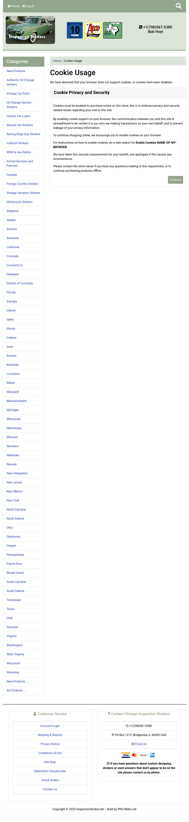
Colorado (13, 256)
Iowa (10, 346)
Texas (10, 609)
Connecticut (15, 265)
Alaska (11, 220)
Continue (175, 179)
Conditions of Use (50, 753)
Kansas (11, 355)
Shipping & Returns (50, 735)
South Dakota (15, 591)
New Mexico (15, 491)
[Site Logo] (30, 30)
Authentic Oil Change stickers (20, 82)
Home (13, 6)
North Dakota (15, 518)
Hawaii (11, 310)
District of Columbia (20, 283)
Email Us (139, 744)
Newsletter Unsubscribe (50, 771)
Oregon (11, 545)
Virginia (12, 636)
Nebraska (13, 455)
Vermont (12, 627)
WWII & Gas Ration (19, 152)
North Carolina (16, 509)
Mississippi (14, 428)
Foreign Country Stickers (23, 184)
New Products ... (17, 681)
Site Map (50, 762)
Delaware (13, 274)
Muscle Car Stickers (20, 125)
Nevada (12, 464)
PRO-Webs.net (127, 809)
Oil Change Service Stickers (19, 105)
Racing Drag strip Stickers (23, 134)
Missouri (12, 437)
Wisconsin (13, 663)
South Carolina (16, 582)
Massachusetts (17, 401)
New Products (16, 71)
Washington (14, 645)
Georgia (12, 301)
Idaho (10, 319)
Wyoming (13, 672)
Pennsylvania (15, 554)
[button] (178, 6)
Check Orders (50, 780)
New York (13, 500)
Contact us (50, 789)
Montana (12, 446)
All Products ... (16, 690)
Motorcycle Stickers (19, 202)
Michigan (13, 410)
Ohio (10, 527)
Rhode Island (15, 573)
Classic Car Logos (18, 116)
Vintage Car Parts (18, 93)
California (13, 247)
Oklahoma (13, 536)
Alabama (12, 211)
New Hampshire (17, 473)
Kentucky (13, 365)
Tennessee (14, 600)
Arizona (12, 229)
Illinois (11, 328)
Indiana (11, 337)
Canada (12, 175)
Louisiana (13, 374)
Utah (10, 618)
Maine (11, 383)
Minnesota (13, 419)
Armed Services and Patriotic (20, 163)
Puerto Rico (14, 564)
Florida (11, 292)
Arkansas (13, 238)
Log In (28, 6)
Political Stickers (17, 143)
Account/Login (50, 726)
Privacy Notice (50, 744)
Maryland (13, 392)
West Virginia (15, 654)
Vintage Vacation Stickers (23, 193)
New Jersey (14, 482)
